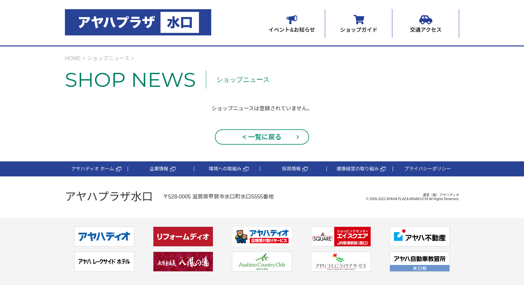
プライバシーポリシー (427, 168)
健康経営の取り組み (361, 168)
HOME (73, 58)
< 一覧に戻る (261, 137)
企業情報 (162, 168)
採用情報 (295, 168)
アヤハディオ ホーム (96, 168)
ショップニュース (108, 58)
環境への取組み (229, 168)
